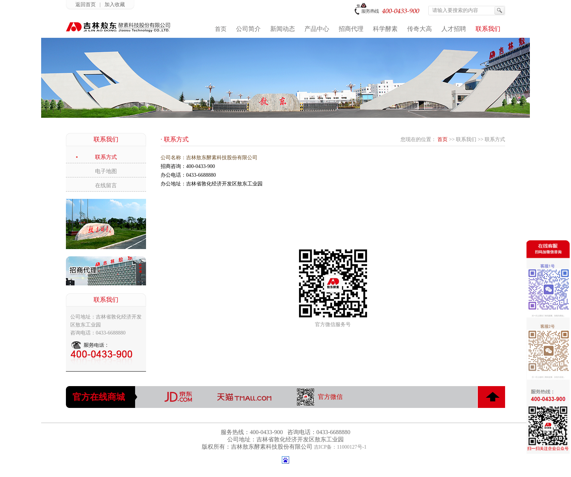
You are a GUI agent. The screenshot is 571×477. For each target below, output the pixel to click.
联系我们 (466, 139)
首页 (442, 139)
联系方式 (106, 157)
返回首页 (85, 4)
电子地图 (106, 171)
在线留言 (106, 185)
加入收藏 (115, 4)
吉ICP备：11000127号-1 (340, 447)
